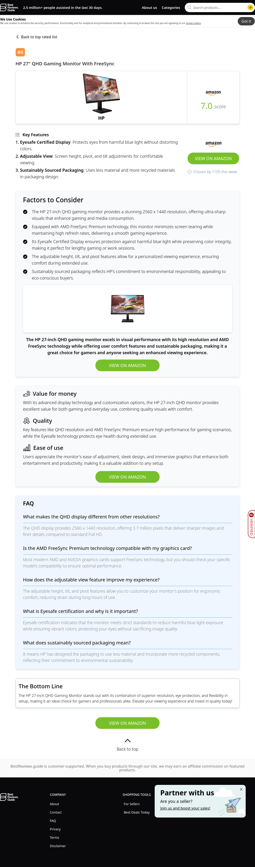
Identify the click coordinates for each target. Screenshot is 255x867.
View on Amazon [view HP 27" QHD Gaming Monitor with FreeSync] (213, 158)
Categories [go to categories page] (171, 7)
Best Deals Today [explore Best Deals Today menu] (137, 812)
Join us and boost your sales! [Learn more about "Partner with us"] (185, 808)
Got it (246, 21)
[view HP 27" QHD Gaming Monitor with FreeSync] (101, 97)
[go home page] (9, 7)
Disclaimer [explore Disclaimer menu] (58, 846)
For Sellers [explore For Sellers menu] (132, 804)
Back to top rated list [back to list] (36, 36)
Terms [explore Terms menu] (54, 837)
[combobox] (220, 7)
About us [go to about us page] (149, 7)
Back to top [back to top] (127, 744)
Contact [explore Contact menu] (56, 812)
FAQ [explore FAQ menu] (53, 820)
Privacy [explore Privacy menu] (55, 829)
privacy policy (193, 23)
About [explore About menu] (54, 804)
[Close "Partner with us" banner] (241, 789)
